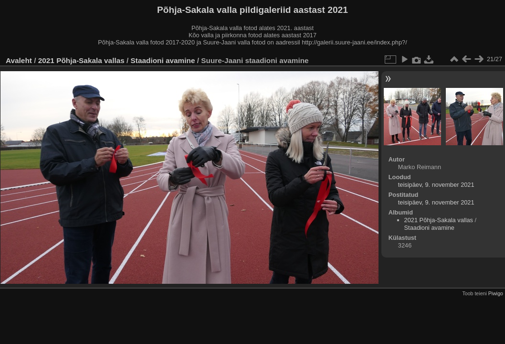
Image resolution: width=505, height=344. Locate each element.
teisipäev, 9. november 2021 (436, 184)
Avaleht (19, 60)
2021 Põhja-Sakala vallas (81, 60)
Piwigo (495, 293)
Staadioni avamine (163, 60)
